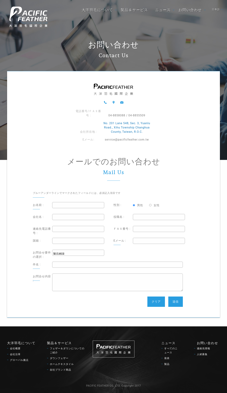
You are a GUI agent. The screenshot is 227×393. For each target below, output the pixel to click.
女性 (157, 205)
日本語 (216, 9)
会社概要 (15, 348)
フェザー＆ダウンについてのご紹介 (67, 350)
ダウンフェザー (59, 358)
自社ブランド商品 (60, 369)
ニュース (163, 10)
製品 (167, 364)
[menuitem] (97, 10)
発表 (167, 358)
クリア (156, 301)
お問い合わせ (190, 10)
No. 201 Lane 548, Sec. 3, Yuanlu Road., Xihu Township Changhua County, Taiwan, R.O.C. (126, 127)
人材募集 (202, 354)
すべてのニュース (171, 350)
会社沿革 (15, 354)
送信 (176, 301)
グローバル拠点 (19, 360)
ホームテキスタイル (62, 364)
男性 (140, 205)
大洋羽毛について (97, 10)
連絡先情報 (203, 348)
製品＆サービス (134, 10)
